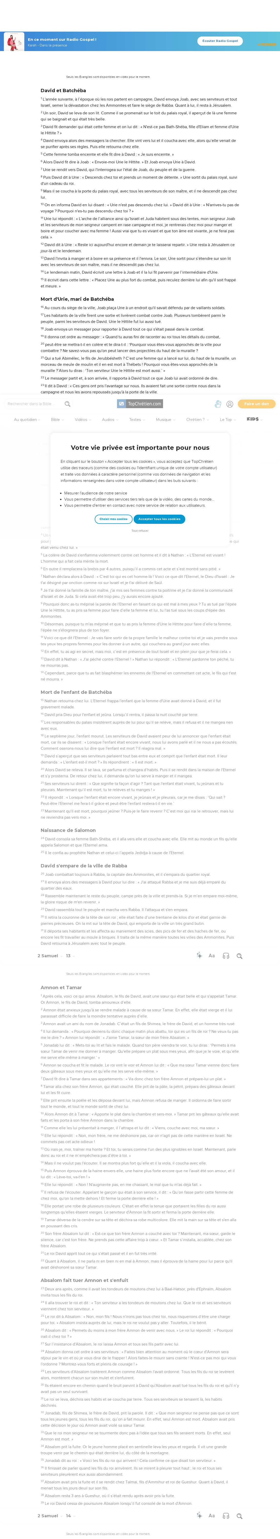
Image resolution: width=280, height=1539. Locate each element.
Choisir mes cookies (113, 124)
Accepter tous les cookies (159, 124)
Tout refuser (140, 136)
